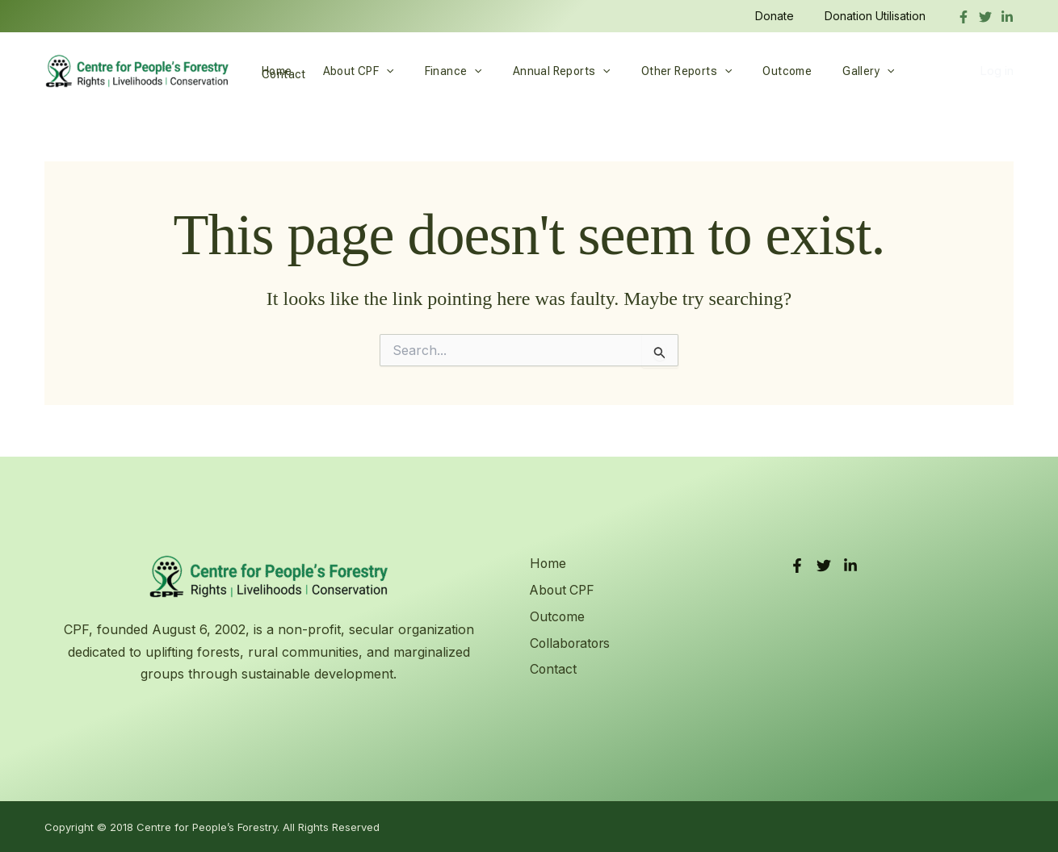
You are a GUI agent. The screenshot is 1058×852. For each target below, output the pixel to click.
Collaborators (571, 642)
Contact (886, 71)
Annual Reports (533, 71)
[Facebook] (963, 16)
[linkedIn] (1007, 16)
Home (273, 71)
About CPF (346, 71)
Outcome (742, 71)
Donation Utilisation (879, 16)
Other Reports (650, 71)
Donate (786, 16)
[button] (374, 71)
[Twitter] (985, 16)
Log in (997, 70)
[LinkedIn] (850, 565)
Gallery (816, 71)
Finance (433, 71)
